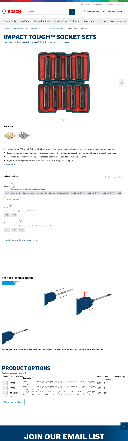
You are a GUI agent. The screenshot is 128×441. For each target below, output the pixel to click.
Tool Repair (85, 5)
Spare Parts (97, 5)
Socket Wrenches (56, 28)
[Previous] (59, 119)
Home (6, 28)
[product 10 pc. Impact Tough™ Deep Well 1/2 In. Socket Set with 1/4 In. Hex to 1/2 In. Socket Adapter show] (5, 393)
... (43, 28)
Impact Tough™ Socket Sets (78, 28)
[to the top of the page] (124, 426)
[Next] (69, 119)
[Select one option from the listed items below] (12, 183)
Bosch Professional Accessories (25, 28)
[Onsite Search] (72, 12)
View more (10, 164)
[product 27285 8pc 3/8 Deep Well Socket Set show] (5, 383)
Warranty (109, 5)
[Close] (13, 187)
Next (121, 82)
